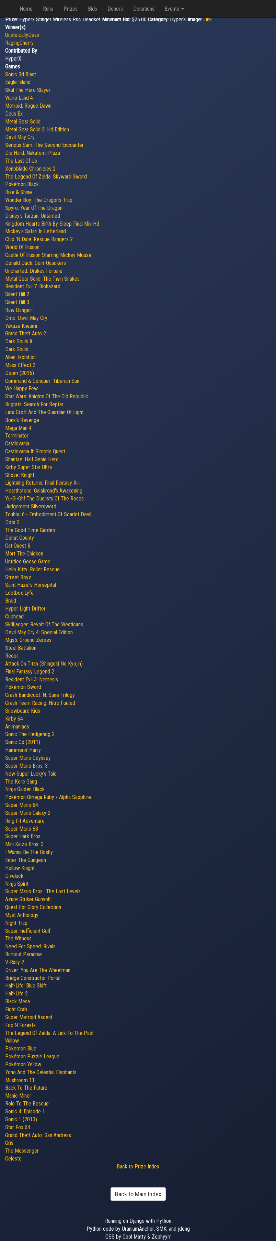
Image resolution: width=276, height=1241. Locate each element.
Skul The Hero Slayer (27, 90)
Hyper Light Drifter (25, 608)
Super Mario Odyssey (28, 758)
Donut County (19, 538)
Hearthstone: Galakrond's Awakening (43, 490)
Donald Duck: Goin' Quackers (35, 263)
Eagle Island (18, 82)
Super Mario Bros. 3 (26, 766)
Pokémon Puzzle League (32, 1056)
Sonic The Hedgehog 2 (30, 734)
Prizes (71, 9)
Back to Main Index (138, 1194)
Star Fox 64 (17, 1127)
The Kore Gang (21, 781)
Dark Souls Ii (18, 341)
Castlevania (17, 443)
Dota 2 (12, 522)
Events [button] (174, 9)
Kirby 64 (14, 718)
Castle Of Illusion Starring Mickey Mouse (48, 255)
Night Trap (16, 923)
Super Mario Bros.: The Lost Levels (43, 891)
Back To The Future (26, 1087)
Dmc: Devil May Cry (26, 318)
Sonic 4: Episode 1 (25, 1111)
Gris (9, 1143)
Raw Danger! (19, 310)
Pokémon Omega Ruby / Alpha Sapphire (48, 797)
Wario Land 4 (19, 98)
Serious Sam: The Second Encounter (44, 145)
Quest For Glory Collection (33, 907)
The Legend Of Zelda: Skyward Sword (46, 176)
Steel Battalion (20, 648)
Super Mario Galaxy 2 (27, 813)
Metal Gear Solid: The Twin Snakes (42, 279)
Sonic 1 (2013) (21, 1119)
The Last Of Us (21, 161)
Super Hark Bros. (23, 836)
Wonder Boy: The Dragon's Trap (38, 200)
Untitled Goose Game (27, 561)
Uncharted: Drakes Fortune (33, 271)
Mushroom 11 (20, 1080)
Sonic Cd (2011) (22, 742)
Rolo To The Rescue (27, 1103)
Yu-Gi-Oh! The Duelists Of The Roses (44, 498)
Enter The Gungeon (25, 860)
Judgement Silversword (30, 506)
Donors (115, 9)
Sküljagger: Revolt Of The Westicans (44, 624)
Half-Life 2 (16, 993)
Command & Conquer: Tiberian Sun (42, 381)
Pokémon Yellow (23, 1064)
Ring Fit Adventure (25, 821)
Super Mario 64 (21, 805)
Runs (48, 9)
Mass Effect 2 (20, 365)
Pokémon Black (22, 184)
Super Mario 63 (21, 828)
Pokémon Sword (23, 687)
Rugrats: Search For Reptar (34, 404)
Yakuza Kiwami (21, 326)
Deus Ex (14, 113)
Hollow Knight (20, 868)
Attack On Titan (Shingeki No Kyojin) (44, 663)
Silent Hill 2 (17, 294)
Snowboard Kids (22, 711)
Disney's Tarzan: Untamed (32, 216)
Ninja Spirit (16, 884)
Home (26, 9)
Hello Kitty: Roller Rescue (32, 569)
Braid (10, 600)
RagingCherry (19, 43)
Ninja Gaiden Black (25, 789)
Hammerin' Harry (23, 750)
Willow (12, 1040)
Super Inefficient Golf (27, 931)
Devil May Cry (20, 137)
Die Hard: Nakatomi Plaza (32, 153)
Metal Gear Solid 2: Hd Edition (37, 129)
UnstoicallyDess (22, 35)
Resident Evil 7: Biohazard (32, 286)
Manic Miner (18, 1095)
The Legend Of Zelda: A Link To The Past (49, 1033)
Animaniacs (17, 726)
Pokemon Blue (20, 1048)
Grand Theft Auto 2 (25, 333)
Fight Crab (16, 1009)
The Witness (18, 938)
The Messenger (22, 1150)
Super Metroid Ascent (29, 1017)
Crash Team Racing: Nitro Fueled (40, 703)
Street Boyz (18, 577)
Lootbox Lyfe (19, 593)
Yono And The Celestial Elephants (41, 1072)
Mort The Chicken (24, 553)
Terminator (16, 435)
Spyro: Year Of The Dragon (33, 208)
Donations (143, 9)
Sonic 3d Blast (20, 74)
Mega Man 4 (18, 428)
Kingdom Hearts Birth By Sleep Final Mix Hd (52, 223)
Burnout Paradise (23, 954)
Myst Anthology (21, 915)
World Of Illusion (22, 247)
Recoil (12, 655)
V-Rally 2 (14, 962)
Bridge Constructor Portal (32, 978)
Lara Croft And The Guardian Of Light (44, 412)
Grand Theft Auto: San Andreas (38, 1135)
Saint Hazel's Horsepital (30, 585)
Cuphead (14, 616)
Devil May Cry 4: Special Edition (39, 632)
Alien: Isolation (20, 357)
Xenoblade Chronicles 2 (30, 168)
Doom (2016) (19, 373)
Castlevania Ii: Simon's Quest (35, 451)
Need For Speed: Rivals (30, 946)
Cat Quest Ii (17, 545)
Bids (92, 9)
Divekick (14, 876)
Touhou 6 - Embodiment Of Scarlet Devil (48, 514)
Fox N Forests (20, 1025)
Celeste (13, 1158)
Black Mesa (17, 1001)
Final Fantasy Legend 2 (29, 671)
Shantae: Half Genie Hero (32, 459)
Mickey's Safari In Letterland (35, 231)
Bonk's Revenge (22, 420)
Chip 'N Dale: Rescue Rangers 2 (39, 239)
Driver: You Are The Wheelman (37, 970)
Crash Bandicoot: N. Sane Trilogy (40, 695)
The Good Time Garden (30, 530)
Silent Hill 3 (17, 302)
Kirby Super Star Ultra (28, 467)
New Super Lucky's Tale (31, 773)
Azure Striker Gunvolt (28, 899)
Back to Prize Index (138, 1166)
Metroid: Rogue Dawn (28, 105)
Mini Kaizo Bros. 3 (24, 844)
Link (207, 19)
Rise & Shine (18, 192)
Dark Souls (16, 349)
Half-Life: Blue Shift (26, 985)
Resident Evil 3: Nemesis (31, 679)
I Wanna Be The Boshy (29, 852)
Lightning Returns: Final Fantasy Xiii (42, 482)
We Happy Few (21, 388)
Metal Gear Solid (23, 121)
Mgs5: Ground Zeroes (28, 640)
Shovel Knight (19, 475)
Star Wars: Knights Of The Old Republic (46, 396)
